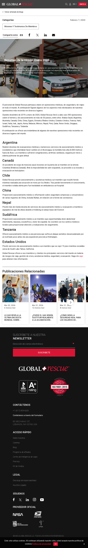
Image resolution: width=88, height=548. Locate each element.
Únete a (82, 4)
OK (56, 544)
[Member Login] (70, 4)
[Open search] (66, 4)
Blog (15, 447)
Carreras (16, 443)
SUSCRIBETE (44, 352)
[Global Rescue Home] (23, 4)
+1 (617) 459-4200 (21, 410)
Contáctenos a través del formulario (28, 415)
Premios (16, 461)
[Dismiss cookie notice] (84, 544)
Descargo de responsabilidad (24, 480)
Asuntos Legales (19, 485)
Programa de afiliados (22, 452)
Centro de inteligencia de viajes (25, 457)
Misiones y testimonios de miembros (20, 26)
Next (70, 302)
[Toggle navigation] (3, 4)
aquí (81, 256)
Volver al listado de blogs (12, 12)
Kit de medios (18, 466)
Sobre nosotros (19, 438)
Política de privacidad (41, 544)
